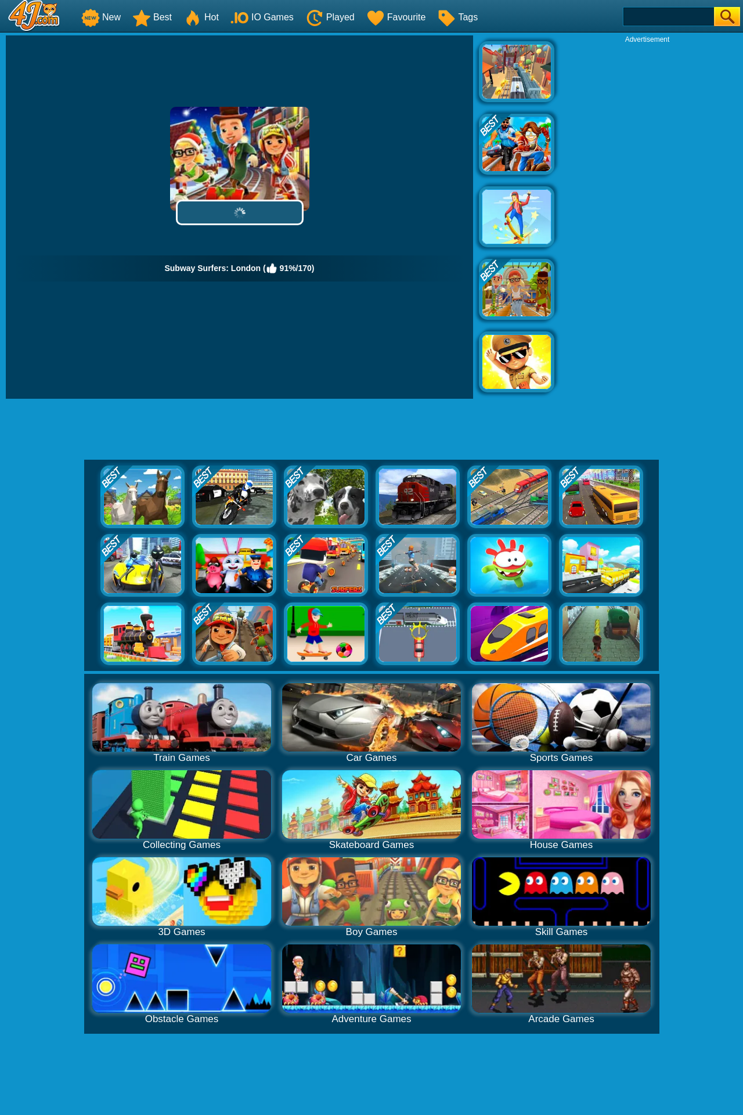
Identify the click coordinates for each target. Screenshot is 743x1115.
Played (330, 17)
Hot (201, 17)
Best (152, 17)
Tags (457, 17)
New (101, 17)
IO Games (262, 17)
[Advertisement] (647, 218)
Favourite (396, 17)
